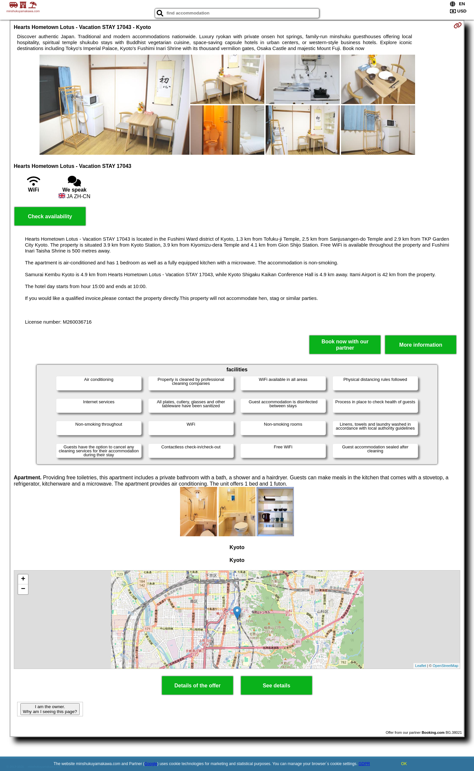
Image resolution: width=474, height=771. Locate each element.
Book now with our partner (345, 345)
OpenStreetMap (446, 666)
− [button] (23, 589)
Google (151, 763)
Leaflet (420, 666)
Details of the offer (197, 685)
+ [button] (23, 579)
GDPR (364, 763)
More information (420, 345)
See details (276, 685)
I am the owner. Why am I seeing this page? (50, 709)
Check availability (50, 216)
